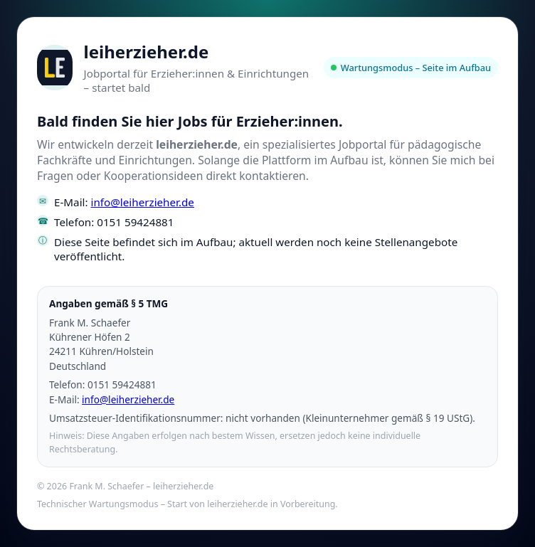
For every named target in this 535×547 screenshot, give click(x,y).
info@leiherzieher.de (142, 202)
